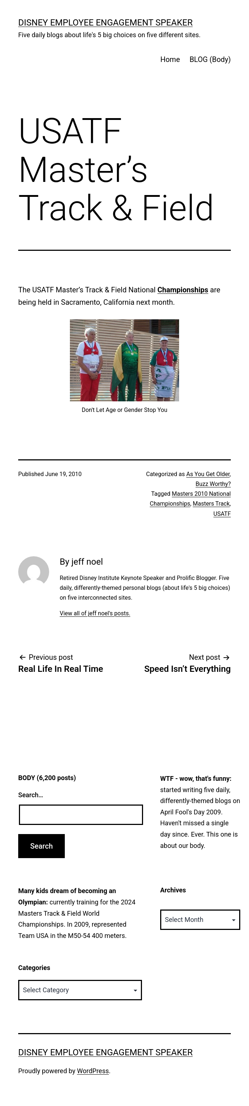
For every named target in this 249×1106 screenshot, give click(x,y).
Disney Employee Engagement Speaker (105, 22)
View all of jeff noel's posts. (95, 613)
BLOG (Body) (210, 59)
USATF (222, 513)
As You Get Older (208, 474)
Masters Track (211, 503)
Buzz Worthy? (213, 483)
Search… (30, 795)
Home (170, 59)
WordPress (93, 1071)
